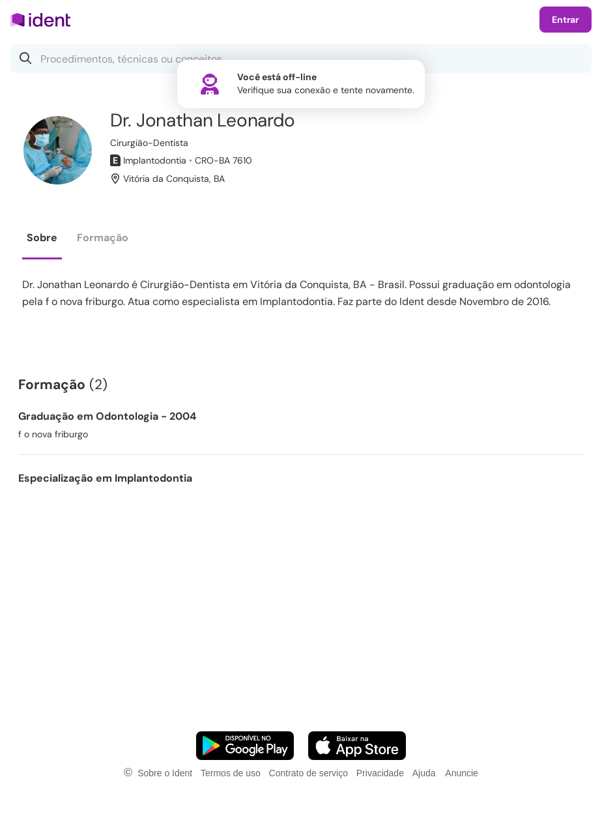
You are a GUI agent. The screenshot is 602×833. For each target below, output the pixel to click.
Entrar (565, 19)
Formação (102, 237)
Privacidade (380, 773)
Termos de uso (231, 773)
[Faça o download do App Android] (245, 746)
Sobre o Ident (164, 773)
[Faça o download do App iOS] (357, 746)
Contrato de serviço (308, 773)
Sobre (42, 237)
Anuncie (461, 773)
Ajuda (424, 773)
